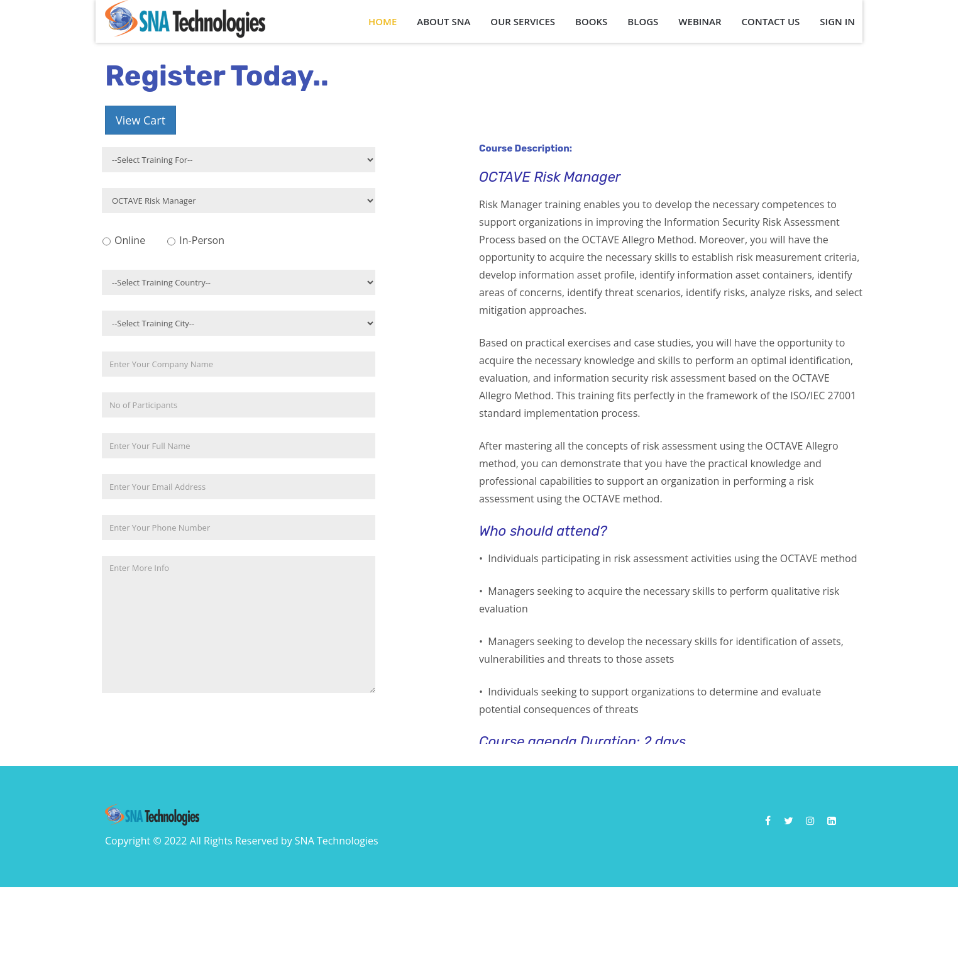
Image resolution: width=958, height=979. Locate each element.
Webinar (699, 21)
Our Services (522, 21)
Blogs (642, 21)
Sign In (837, 21)
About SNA (443, 21)
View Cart (140, 120)
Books (591, 21)
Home (382, 21)
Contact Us (771, 21)
